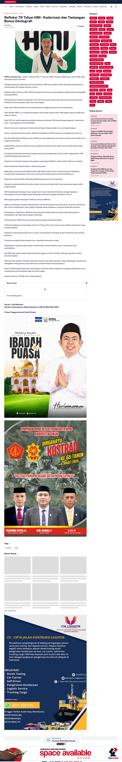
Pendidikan (63, 6)
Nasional (29, 6)
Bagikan (80, 26)
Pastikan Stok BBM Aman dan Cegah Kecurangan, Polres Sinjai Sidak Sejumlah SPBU (102, 171)
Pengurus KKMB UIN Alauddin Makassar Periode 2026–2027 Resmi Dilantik (102, 133)
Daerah (35, 6)
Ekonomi (55, 6)
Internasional (19, 6)
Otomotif (95, 6)
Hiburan (79, 6)
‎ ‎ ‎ (22, 738)
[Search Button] (116, 7)
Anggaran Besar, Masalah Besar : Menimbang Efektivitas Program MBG (103, 158)
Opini (16, 548)
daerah (94, 116)
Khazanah (103, 6)
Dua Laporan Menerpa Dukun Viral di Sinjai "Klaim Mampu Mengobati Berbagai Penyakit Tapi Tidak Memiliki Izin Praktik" (103, 146)
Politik (42, 6)
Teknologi (87, 6)
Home (12, 6)
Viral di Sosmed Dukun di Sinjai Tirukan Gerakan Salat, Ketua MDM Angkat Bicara (103, 121)
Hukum (48, 6)
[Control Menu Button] (111, 7)
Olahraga (72, 6)
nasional (95, 154)
